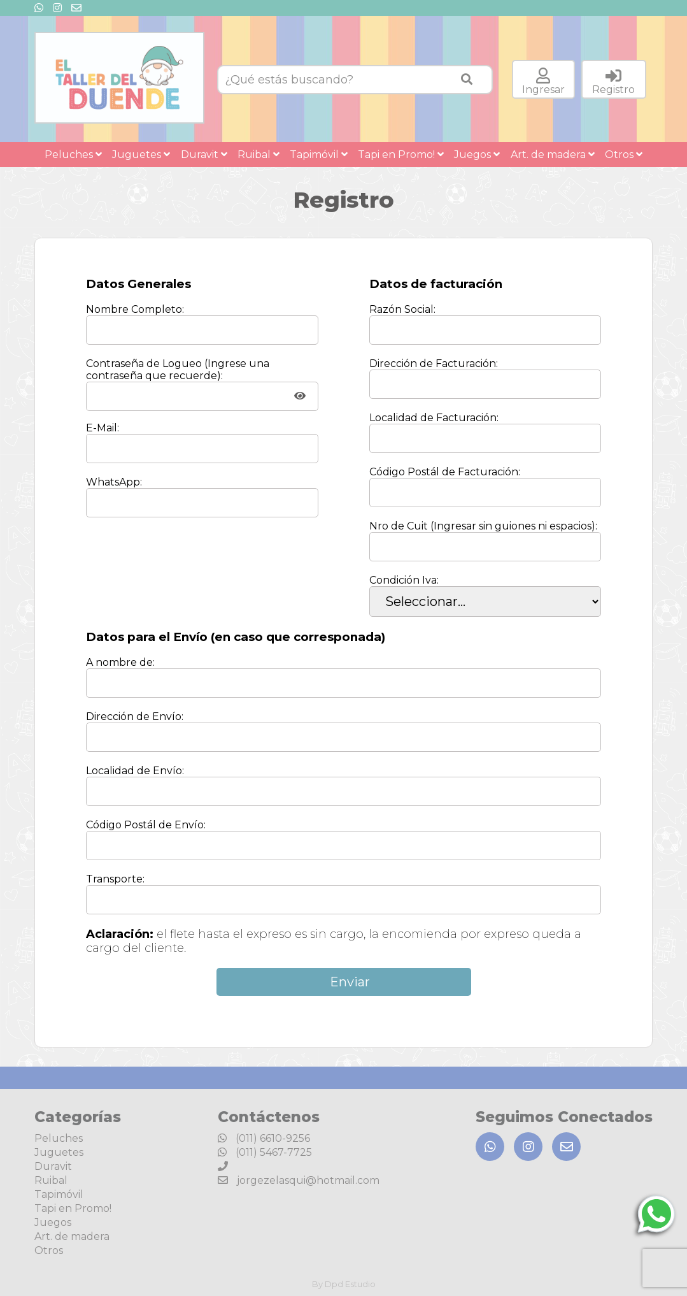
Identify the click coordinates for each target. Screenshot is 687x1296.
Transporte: (115, 879)
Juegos (477, 154)
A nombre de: (120, 662)
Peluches (73, 154)
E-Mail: (102, 428)
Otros (623, 154)
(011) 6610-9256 (264, 1138)
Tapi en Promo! (401, 154)
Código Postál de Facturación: (444, 472)
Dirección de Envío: (134, 716)
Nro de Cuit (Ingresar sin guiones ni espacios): (483, 526)
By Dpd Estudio (344, 1284)
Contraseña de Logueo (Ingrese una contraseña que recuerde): (177, 369)
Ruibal (258, 154)
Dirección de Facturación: (433, 363)
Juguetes (141, 154)
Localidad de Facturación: (434, 418)
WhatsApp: (114, 482)
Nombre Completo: (135, 309)
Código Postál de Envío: (146, 825)
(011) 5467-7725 (265, 1152)
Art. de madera (553, 154)
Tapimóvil (319, 154)
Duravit (204, 154)
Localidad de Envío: (135, 771)
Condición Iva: (404, 580)
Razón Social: (402, 309)
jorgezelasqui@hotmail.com (298, 1180)
